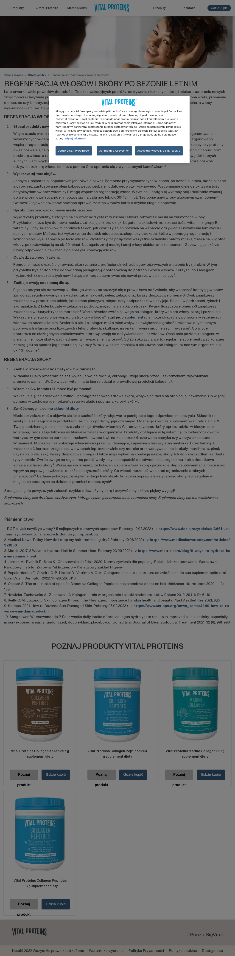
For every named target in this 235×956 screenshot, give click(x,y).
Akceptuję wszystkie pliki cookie (158, 150)
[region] (119, 129)
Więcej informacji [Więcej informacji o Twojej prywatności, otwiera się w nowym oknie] (75, 138)
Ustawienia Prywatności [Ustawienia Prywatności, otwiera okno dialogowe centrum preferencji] (74, 150)
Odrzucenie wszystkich (114, 150)
